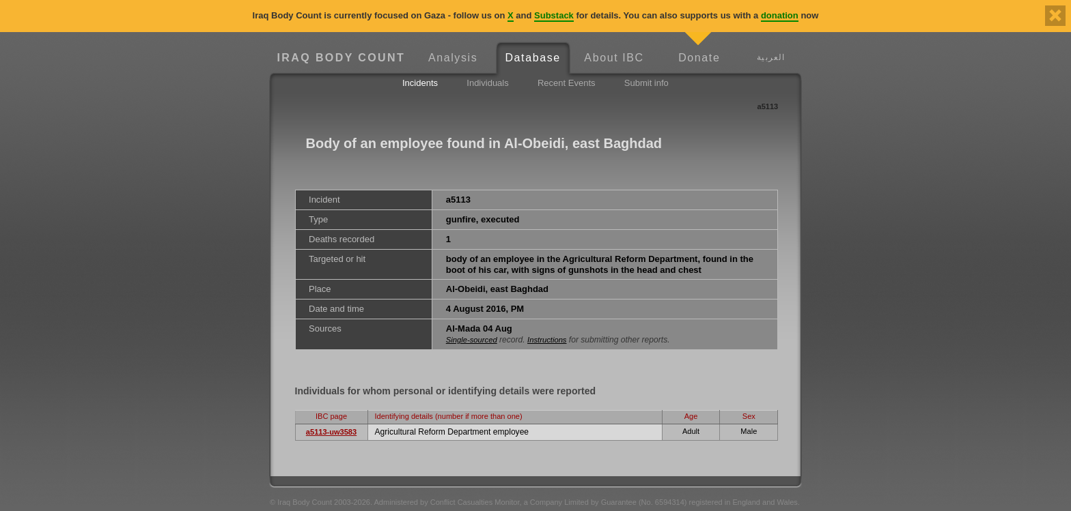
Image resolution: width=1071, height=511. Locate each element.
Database (532, 57)
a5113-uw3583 (331, 432)
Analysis (452, 57)
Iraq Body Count (341, 57)
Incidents (420, 83)
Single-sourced (471, 340)
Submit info (646, 83)
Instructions (546, 340)
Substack (554, 15)
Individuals (487, 83)
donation (779, 15)
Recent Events (567, 83)
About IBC (613, 57)
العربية (771, 57)
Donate (699, 57)
